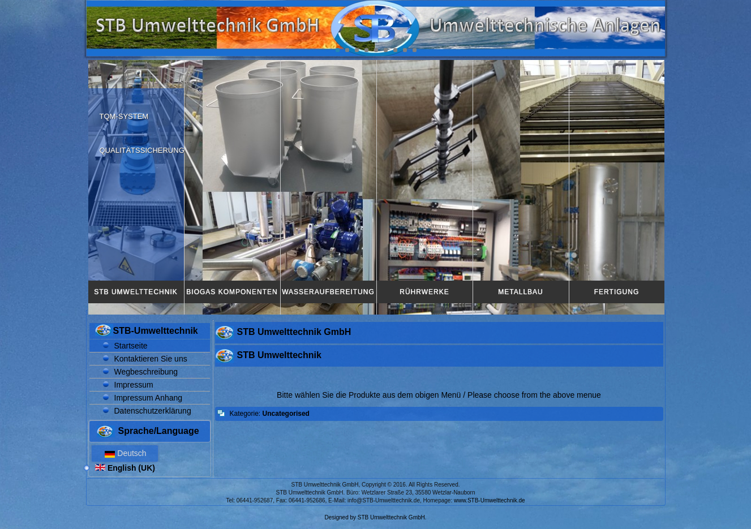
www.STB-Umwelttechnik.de (489, 500)
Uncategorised (286, 414)
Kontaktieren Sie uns (150, 358)
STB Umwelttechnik (135, 292)
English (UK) (125, 467)
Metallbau (520, 292)
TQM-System (124, 116)
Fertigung (616, 292)
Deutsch (125, 453)
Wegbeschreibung (146, 371)
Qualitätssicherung (142, 150)
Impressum (133, 384)
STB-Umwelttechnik (155, 331)
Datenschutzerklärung (152, 410)
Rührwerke (424, 292)
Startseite (131, 345)
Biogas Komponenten (231, 292)
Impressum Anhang (148, 397)
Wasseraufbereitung (328, 292)
